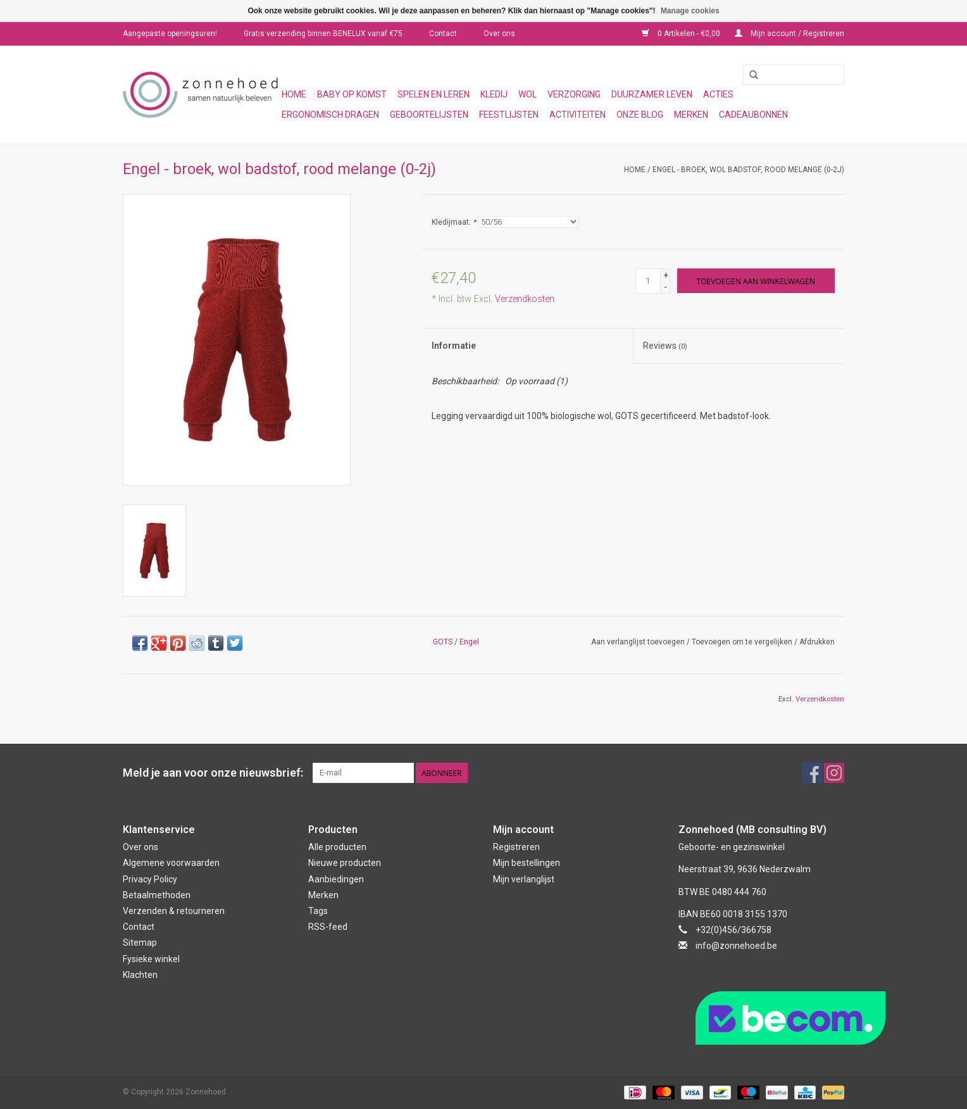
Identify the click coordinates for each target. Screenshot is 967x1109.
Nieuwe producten (344, 863)
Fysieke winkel (151, 959)
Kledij (494, 94)
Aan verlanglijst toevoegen (638, 641)
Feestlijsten (509, 115)
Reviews (665, 346)
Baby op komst (352, 94)
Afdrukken (817, 641)
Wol (527, 94)
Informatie (454, 346)
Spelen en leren (433, 94)
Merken (691, 115)
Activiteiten (577, 115)
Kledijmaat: (454, 222)
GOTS (442, 641)
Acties (718, 94)
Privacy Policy (150, 879)
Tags (318, 911)
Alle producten (337, 847)
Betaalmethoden (156, 895)
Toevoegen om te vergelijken (743, 641)
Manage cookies (690, 10)
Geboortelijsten (429, 115)
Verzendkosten (524, 299)
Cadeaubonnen (753, 115)
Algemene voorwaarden (171, 863)
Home (294, 94)
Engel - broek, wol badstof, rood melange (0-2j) (748, 169)
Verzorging (574, 94)
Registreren (516, 847)
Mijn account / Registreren (789, 33)
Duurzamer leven (651, 94)
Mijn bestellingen (526, 863)
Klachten (140, 975)
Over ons (499, 33)
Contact (443, 33)
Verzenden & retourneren (174, 911)
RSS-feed (327, 927)
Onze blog (639, 115)
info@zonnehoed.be (736, 946)
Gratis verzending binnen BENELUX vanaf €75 (323, 33)
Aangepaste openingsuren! (170, 33)
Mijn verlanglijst (523, 879)
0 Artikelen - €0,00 (682, 33)
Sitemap (140, 942)
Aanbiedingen (336, 879)
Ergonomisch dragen (330, 115)
